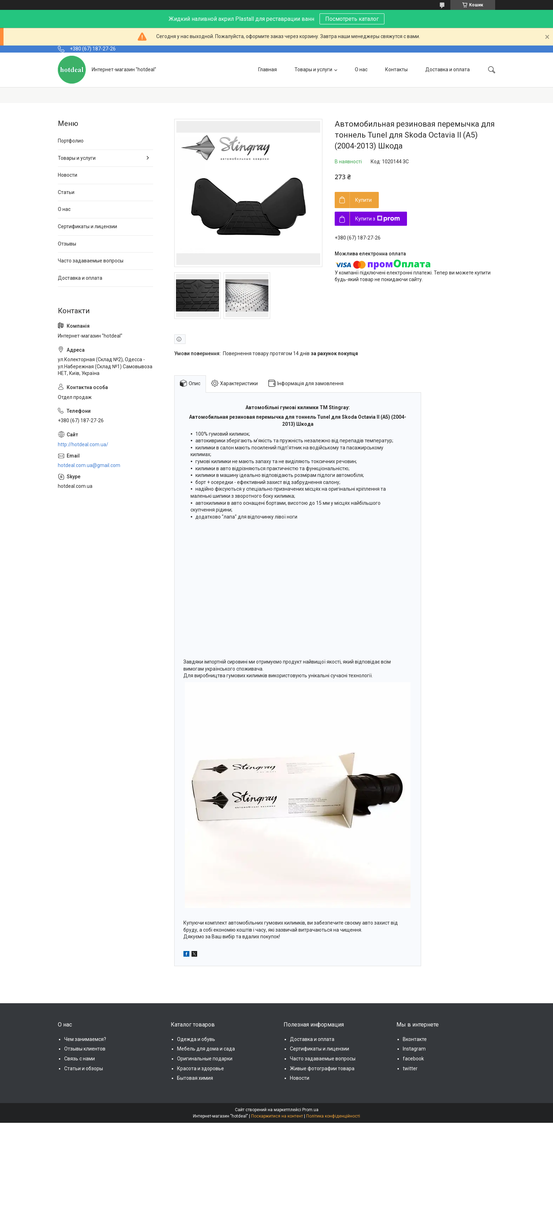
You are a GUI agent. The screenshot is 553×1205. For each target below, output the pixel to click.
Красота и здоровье (200, 1068)
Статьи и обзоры (83, 1068)
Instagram (414, 1049)
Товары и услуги (313, 69)
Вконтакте (415, 1039)
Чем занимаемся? (85, 1039)
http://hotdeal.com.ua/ (83, 444)
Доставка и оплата (447, 69)
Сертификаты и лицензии (87, 226)
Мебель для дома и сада (206, 1049)
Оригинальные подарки (204, 1058)
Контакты (396, 69)
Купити (363, 200)
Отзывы (67, 244)
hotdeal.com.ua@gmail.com (89, 465)
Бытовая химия (195, 1078)
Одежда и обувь (196, 1039)
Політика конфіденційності (333, 1116)
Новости (67, 175)
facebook (413, 1058)
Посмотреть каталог (352, 19)
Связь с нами (79, 1058)
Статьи (66, 192)
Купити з (377, 219)
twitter (410, 1068)
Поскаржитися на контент (277, 1116)
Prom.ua (310, 1109)
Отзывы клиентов (84, 1049)
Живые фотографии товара (322, 1068)
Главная (267, 69)
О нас (361, 69)
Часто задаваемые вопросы (90, 261)
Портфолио (71, 141)
